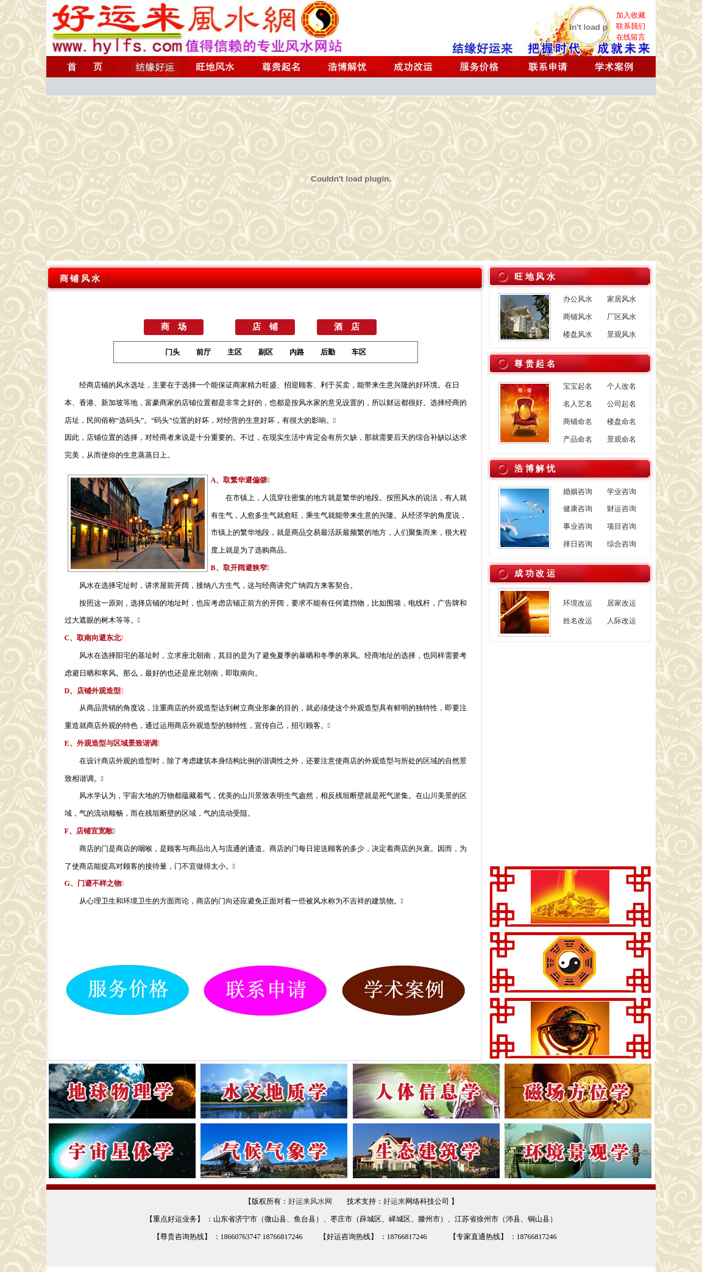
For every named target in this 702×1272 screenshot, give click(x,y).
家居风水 (621, 299)
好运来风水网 (310, 1201)
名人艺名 (577, 404)
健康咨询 (577, 508)
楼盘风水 (577, 334)
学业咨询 (621, 491)
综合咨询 (621, 544)
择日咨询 (577, 544)
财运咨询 (621, 508)
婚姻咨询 (577, 491)
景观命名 (621, 439)
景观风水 (621, 334)
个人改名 (621, 386)
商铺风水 (577, 317)
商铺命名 (577, 421)
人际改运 (621, 621)
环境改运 (577, 603)
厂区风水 (621, 317)
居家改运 (621, 603)
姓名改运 (577, 621)
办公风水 (577, 299)
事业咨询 (577, 526)
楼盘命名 (621, 421)
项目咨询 (621, 526)
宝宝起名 (577, 386)
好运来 (394, 1201)
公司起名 (621, 404)
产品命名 (577, 439)
